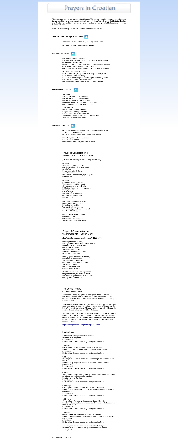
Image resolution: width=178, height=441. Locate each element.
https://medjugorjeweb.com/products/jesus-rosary (81, 325)
